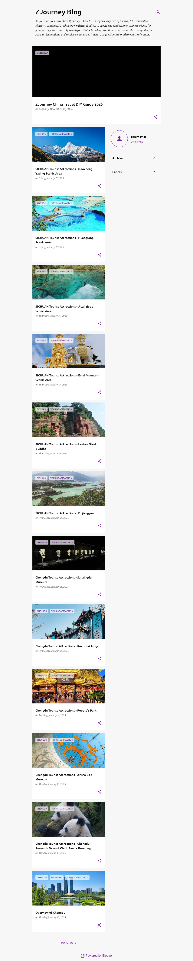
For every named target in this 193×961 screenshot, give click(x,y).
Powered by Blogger (96, 955)
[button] (155, 117)
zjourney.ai (138, 136)
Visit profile (137, 142)
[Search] (158, 12)
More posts (68, 943)
